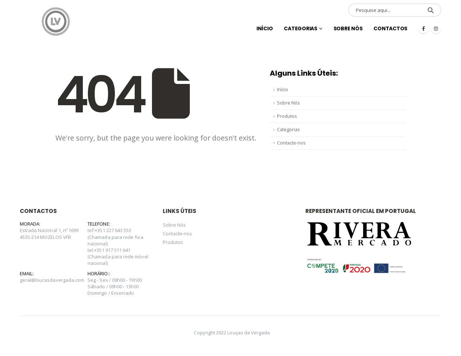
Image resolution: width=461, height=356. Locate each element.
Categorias (300, 28)
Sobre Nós (348, 28)
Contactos (390, 28)
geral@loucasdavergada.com (52, 280)
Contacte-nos (291, 143)
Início (282, 89)
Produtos (287, 116)
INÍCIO (264, 28)
